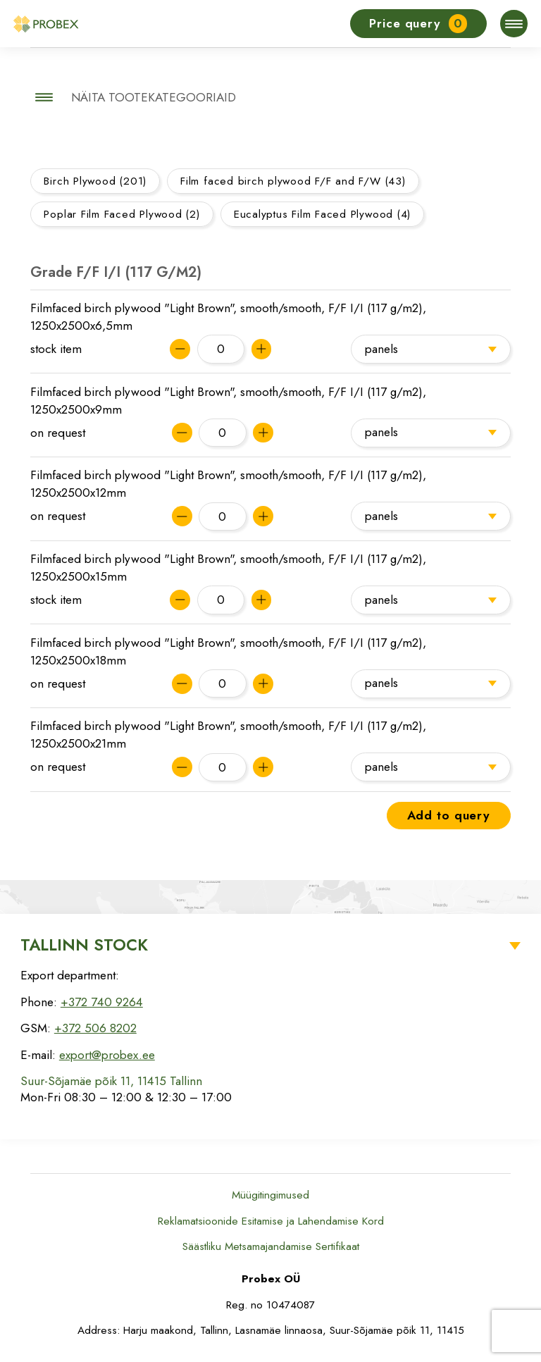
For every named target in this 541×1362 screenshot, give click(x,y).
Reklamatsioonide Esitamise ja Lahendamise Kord (271, 1221)
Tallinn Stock (84, 945)
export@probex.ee (107, 1054)
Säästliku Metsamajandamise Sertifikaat (270, 1246)
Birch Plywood (95, 181)
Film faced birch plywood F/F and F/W (293, 181)
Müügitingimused (270, 1195)
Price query (418, 23)
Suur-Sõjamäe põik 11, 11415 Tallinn (111, 1080)
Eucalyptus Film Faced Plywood (322, 214)
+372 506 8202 (95, 1028)
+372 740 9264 (102, 1001)
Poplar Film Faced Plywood (121, 214)
